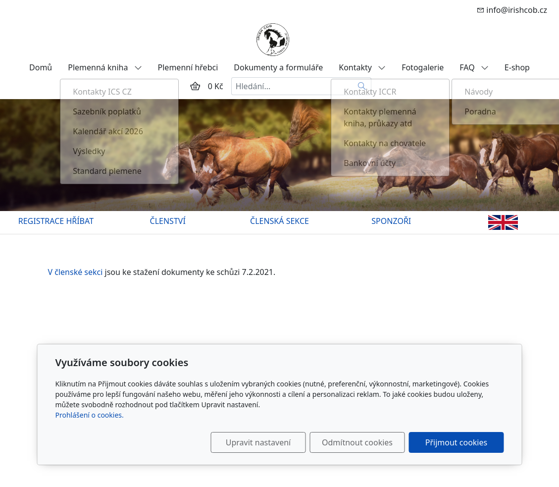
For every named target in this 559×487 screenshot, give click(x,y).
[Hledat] (362, 86)
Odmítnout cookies (357, 442)
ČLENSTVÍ (168, 221)
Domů (40, 67)
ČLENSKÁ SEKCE (279, 221)
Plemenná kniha (105, 67)
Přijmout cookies (456, 442)
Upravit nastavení (258, 442)
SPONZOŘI (391, 221)
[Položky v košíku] (195, 86)
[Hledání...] (292, 86)
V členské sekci (76, 272)
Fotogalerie (423, 67)
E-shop (517, 67)
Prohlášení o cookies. (89, 415)
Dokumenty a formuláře (278, 67)
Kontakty (362, 67)
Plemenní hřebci (188, 67)
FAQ (474, 67)
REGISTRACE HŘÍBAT (56, 221)
